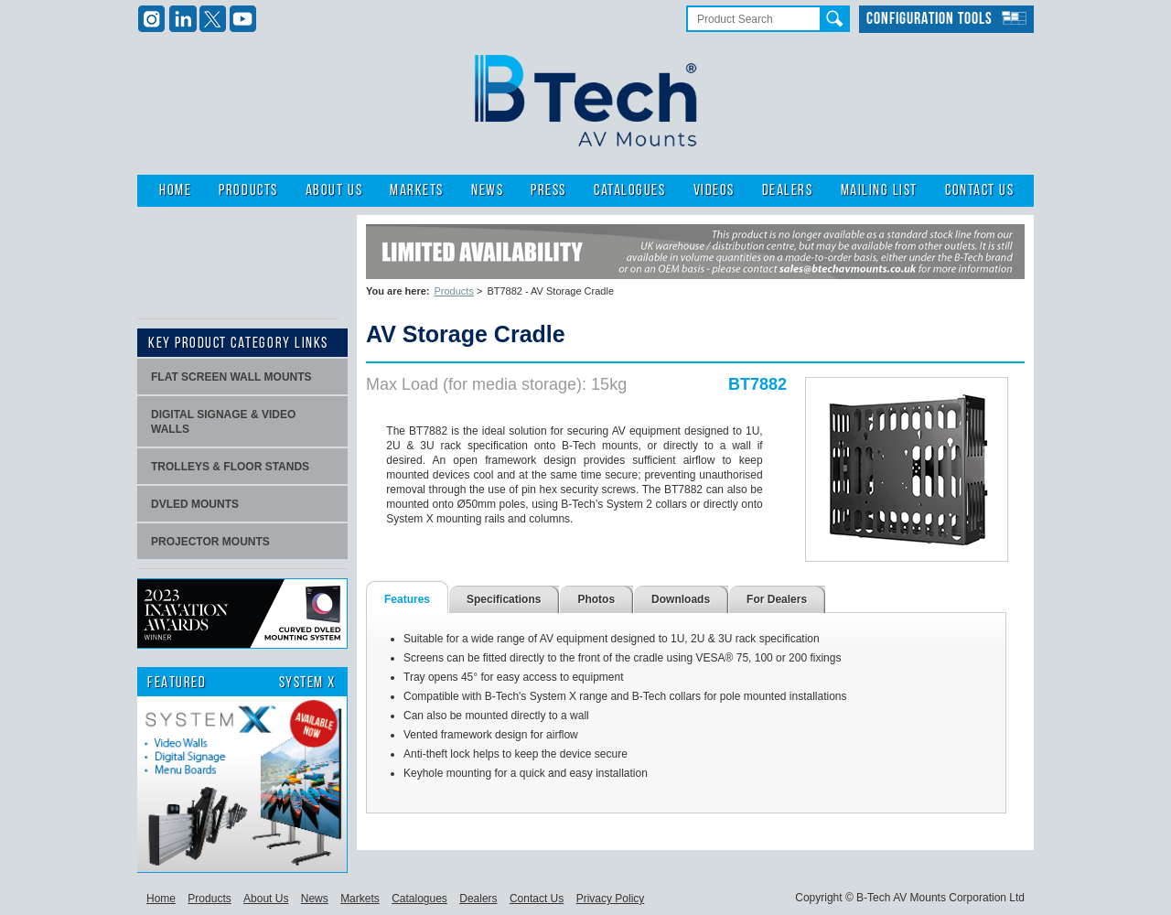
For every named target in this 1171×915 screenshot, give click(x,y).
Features (407, 599)
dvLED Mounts (195, 504)
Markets (417, 191)
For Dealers (777, 599)
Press (548, 191)
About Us (334, 191)
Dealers (787, 191)
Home (175, 191)
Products (248, 191)
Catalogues (629, 191)
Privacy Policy (610, 898)
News (487, 191)
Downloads (680, 599)
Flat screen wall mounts (231, 377)
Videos (714, 191)
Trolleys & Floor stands (230, 466)
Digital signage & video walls (223, 422)
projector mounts (210, 541)
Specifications (504, 599)
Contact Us (979, 191)
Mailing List (879, 191)
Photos (596, 599)
